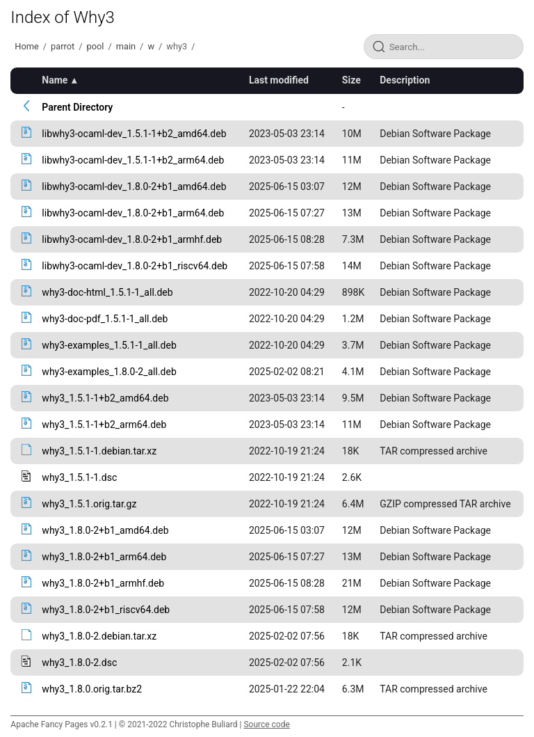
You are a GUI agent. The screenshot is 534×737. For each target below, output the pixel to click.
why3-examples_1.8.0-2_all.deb (109, 371)
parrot (62, 46)
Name (54, 80)
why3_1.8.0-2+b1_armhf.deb (103, 583)
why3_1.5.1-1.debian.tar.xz (99, 451)
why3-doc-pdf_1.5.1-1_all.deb (105, 318)
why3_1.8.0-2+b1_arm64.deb (104, 556)
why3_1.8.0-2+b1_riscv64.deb (106, 609)
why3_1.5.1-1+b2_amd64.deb (105, 398)
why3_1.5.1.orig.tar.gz (89, 503)
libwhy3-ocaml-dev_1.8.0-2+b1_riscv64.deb (134, 265)
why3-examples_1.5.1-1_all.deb (109, 345)
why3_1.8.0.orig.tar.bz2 (92, 689)
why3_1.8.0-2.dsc (79, 662)
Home (26, 46)
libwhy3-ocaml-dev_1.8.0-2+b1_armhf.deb (132, 239)
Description (405, 80)
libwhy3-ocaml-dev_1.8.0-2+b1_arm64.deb (133, 213)
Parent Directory (77, 107)
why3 (176, 46)
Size (351, 80)
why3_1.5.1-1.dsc (79, 477)
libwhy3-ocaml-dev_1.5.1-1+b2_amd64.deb (134, 133)
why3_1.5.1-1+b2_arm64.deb (104, 424)
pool (95, 46)
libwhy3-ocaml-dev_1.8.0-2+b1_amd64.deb (134, 186)
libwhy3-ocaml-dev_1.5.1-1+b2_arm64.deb (133, 160)
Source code (266, 724)
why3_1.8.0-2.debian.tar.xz (99, 636)
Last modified (279, 80)
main (126, 46)
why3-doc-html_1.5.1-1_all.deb (107, 292)
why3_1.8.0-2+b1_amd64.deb (105, 530)
